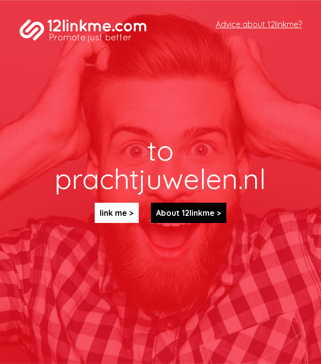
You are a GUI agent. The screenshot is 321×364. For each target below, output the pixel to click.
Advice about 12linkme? (259, 24)
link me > (117, 213)
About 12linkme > (188, 213)
